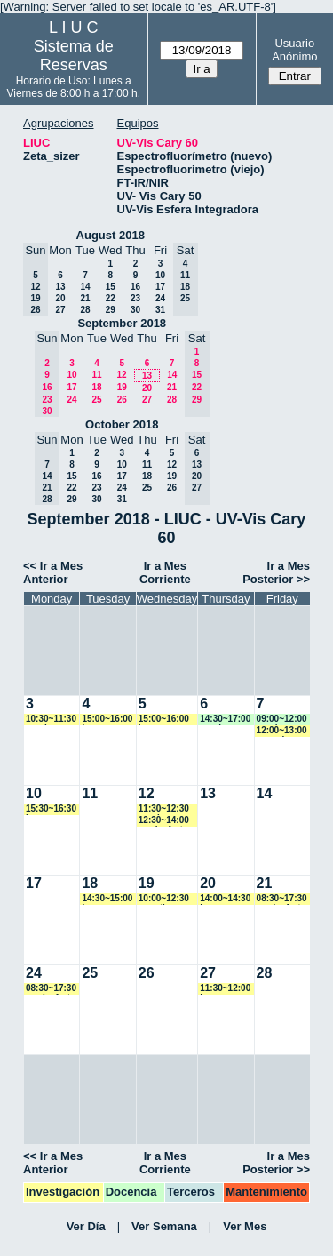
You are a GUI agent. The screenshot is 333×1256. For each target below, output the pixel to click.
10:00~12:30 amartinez (164, 899)
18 (96, 387)
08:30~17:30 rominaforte (282, 899)
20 (60, 298)
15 (110, 287)
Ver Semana (164, 1226)
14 (85, 287)
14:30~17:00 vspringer (225, 719)
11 (96, 375)
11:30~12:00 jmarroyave (225, 989)
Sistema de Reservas (74, 55)
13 (60, 287)
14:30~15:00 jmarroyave (107, 899)
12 (121, 375)
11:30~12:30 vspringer (164, 809)
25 (96, 399)
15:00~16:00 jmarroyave (107, 719)
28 (85, 310)
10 (160, 275)
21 (85, 298)
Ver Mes (244, 1226)
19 (122, 387)
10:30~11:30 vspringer (51, 719)
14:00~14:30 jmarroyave (225, 899)
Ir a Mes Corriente (165, 572)
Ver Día (86, 1226)
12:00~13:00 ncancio (282, 731)
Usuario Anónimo (294, 49)
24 (160, 298)
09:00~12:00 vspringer (282, 719)
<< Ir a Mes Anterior (53, 572)
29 (110, 310)
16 (135, 287)
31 (160, 310)
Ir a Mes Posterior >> (276, 572)
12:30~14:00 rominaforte (164, 821)
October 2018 (121, 424)
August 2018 (110, 235)
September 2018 (121, 323)
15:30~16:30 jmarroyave (51, 809)
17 (160, 287)
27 (60, 310)
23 (135, 298)
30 (135, 310)
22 (110, 298)
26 (122, 399)
